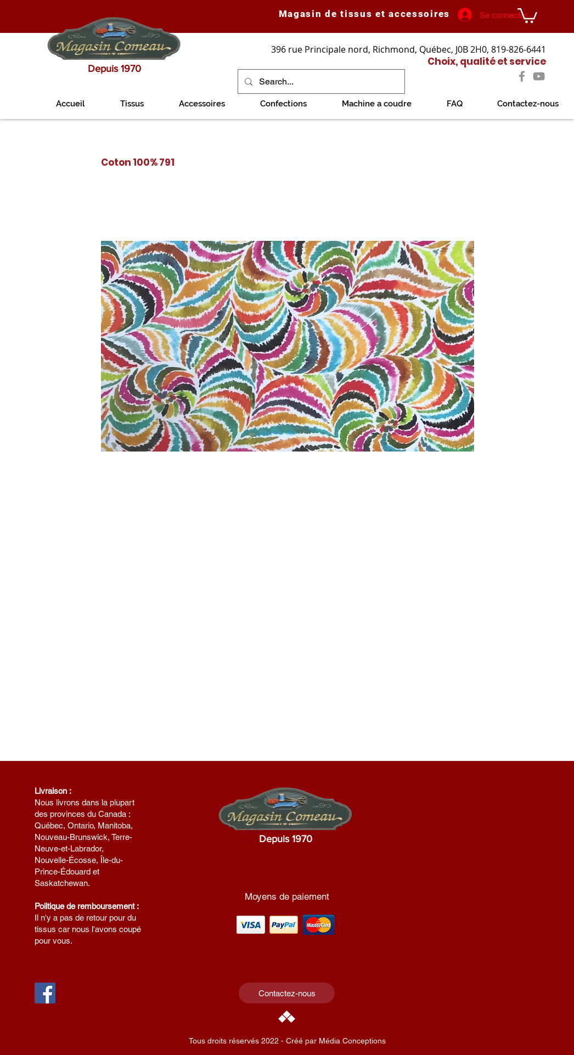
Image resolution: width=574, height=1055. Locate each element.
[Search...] (320, 81)
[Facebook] (522, 76)
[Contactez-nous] (287, 993)
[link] (527, 15)
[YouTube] (539, 76)
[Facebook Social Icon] (45, 993)
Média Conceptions (352, 1040)
